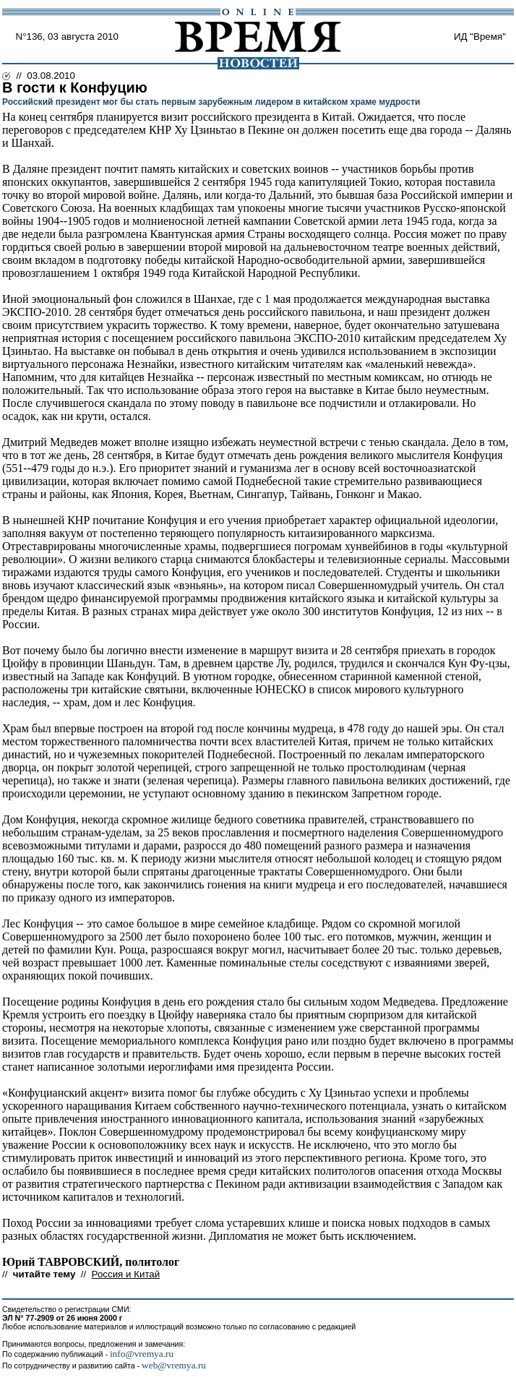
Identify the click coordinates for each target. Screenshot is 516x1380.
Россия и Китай (126, 1274)
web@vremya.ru (174, 1365)
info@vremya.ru (141, 1353)
